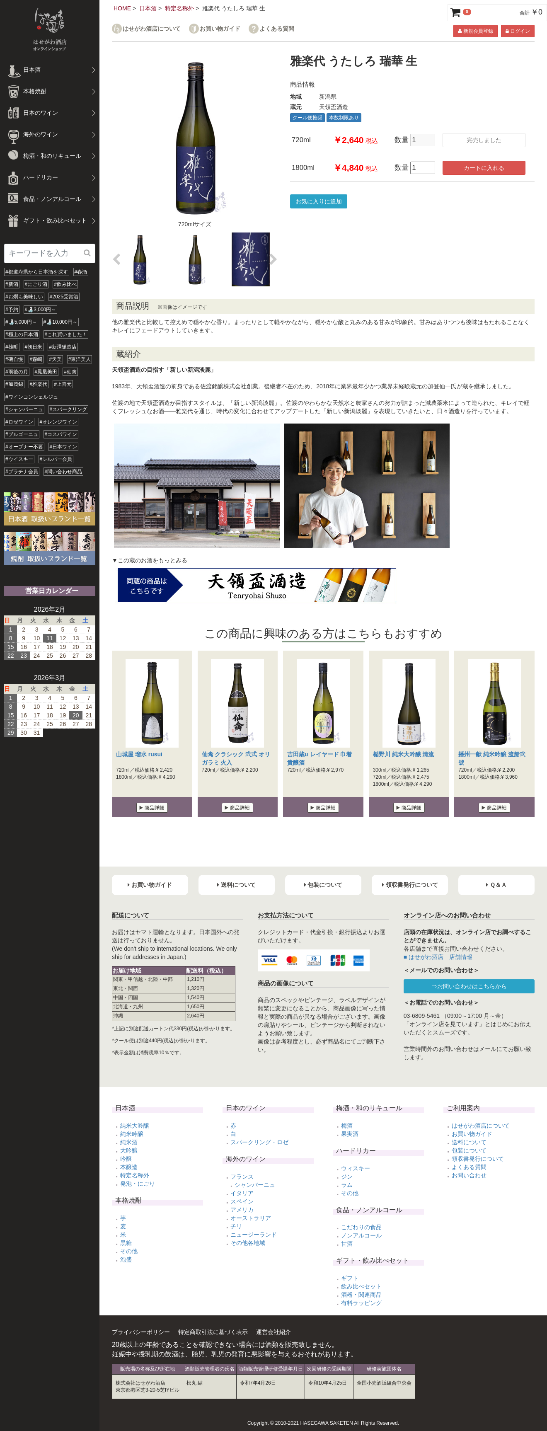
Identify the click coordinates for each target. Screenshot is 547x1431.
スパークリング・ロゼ (259, 1142)
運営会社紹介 (273, 1332)
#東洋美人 (79, 359)
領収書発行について (478, 1158)
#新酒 (11, 284)
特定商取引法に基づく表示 (213, 1332)
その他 (129, 1251)
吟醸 (126, 1158)
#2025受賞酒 (64, 297)
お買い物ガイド (220, 29)
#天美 (55, 359)
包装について (469, 1150)
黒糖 (126, 1243)
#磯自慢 (14, 359)
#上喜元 (63, 384)
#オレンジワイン (58, 422)
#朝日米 (34, 347)
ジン (347, 1176)
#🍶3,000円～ (40, 309)
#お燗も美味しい (24, 297)
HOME (122, 8)
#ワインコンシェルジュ (31, 397)
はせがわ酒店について (152, 29)
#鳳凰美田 (46, 372)
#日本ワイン (63, 447)
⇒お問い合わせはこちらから (469, 986)
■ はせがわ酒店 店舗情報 (438, 957)
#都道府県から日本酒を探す (36, 272)
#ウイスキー (19, 459)
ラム (347, 1185)
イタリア (242, 1193)
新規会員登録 (475, 31)
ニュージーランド (253, 1234)
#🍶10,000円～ (60, 322)
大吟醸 (129, 1150)
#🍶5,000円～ (21, 322)
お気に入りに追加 (318, 201)
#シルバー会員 (56, 459)
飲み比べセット (361, 1286)
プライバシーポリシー (141, 1332)
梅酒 (347, 1125)
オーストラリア (250, 1218)
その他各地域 (247, 1243)
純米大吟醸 (134, 1125)
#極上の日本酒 (21, 334)
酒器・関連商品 (361, 1294)
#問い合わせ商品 (63, 472)
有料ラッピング (361, 1303)
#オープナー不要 (24, 447)
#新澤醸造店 (63, 347)
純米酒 (129, 1142)
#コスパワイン (61, 434)
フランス (242, 1176)
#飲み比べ (65, 284)
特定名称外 (179, 8)
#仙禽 (70, 372)
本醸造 (129, 1167)
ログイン (518, 31)
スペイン (242, 1201)
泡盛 (126, 1259)
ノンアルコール (361, 1235)
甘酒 (347, 1243)
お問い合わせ (469, 1175)
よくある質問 (276, 29)
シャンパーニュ (255, 1185)
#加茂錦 (14, 384)
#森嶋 (36, 359)
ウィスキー (355, 1168)
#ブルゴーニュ (21, 434)
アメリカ (242, 1209)
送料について (469, 1142)
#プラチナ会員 (21, 472)
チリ (236, 1226)
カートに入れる (484, 168)
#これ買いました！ (66, 334)
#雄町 (11, 347)
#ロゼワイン (19, 422)
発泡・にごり (137, 1183)
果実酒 (349, 1134)
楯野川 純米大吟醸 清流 (403, 754)
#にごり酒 (36, 284)
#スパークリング (68, 409)
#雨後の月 (16, 372)
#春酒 (81, 272)
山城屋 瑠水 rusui (139, 754)
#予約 (11, 309)
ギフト (349, 1278)
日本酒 (148, 8)
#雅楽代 (39, 384)
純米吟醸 (131, 1134)
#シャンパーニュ (24, 409)
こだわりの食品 (361, 1227)
